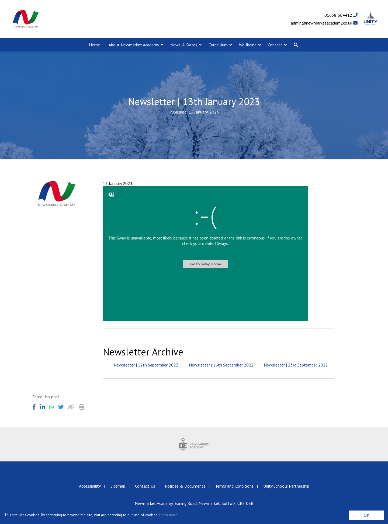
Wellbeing (248, 44)
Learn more (168, 514)
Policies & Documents (185, 486)
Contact (275, 44)
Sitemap (117, 486)
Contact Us (145, 486)
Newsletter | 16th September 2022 (221, 365)
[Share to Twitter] (61, 407)
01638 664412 (341, 15)
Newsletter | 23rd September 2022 (296, 365)
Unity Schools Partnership (286, 486)
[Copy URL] (71, 407)
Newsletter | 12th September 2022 (146, 365)
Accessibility (90, 486)
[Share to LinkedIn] (42, 407)
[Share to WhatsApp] (51, 407)
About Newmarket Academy (134, 44)
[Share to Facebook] (34, 407)
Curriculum (218, 44)
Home (94, 44)
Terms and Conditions (234, 486)
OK (366, 515)
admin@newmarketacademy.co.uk (324, 22)
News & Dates (183, 44)
